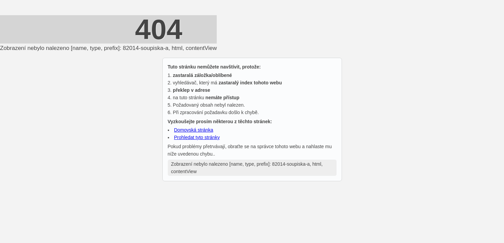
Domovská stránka (193, 130)
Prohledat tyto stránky (197, 137)
